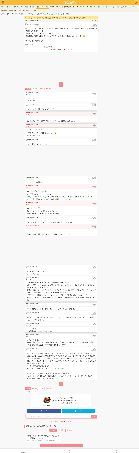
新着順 (35, 89)
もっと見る (61, 445)
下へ (116, 452)
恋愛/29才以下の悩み (55, 7)
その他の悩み (12, 10)
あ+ (96, 20)
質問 (20, 10)
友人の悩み (132, 7)
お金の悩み (116, 7)
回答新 (61, 430)
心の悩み (9, 7)
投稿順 (29, 89)
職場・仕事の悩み (30, 7)
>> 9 (28, 231)
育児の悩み (101, 7)
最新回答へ (23, 452)
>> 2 (28, 118)
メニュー (3, 2)
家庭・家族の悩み (18, 7)
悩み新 (53, 430)
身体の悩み (93, 7)
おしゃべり (26, 10)
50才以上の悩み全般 (82, 7)
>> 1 (28, 129)
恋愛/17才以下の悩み (69, 7)
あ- (92, 20)
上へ (69, 452)
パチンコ (31, 44)
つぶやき (33, 10)
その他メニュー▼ (31, 392)
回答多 (3, 7)
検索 (136, 2)
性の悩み (108, 7)
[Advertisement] (112, 45)
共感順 (48, 89)
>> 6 (28, 208)
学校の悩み (4, 10)
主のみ (41, 89)
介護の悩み (124, 7)
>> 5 (28, 191)
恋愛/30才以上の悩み (42, 7)
